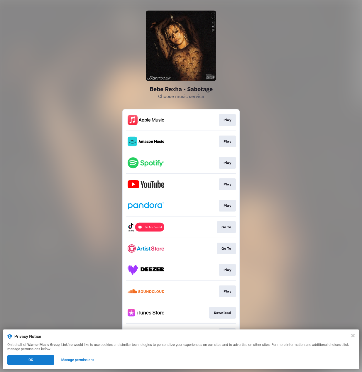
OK (30, 360)
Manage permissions (77, 360)
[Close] (353, 335)
